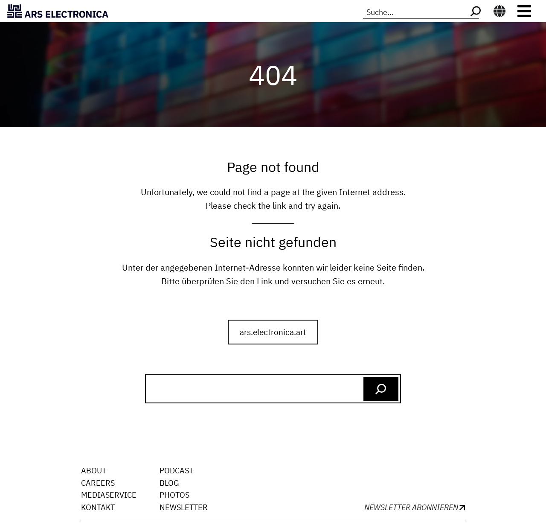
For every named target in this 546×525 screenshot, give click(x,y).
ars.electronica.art (273, 332)
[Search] (474, 11)
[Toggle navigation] (524, 11)
